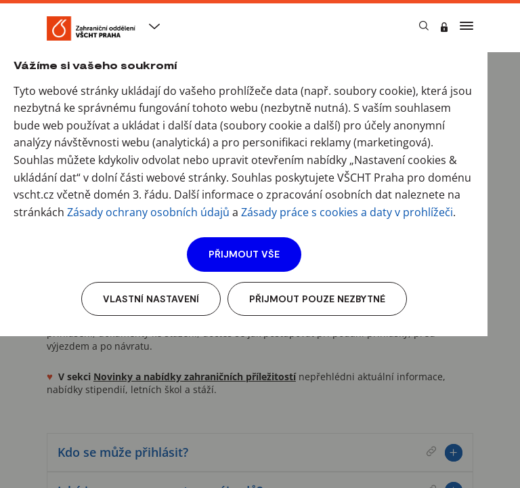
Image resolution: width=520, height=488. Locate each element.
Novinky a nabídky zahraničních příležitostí (194, 376)
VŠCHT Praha (76, 58)
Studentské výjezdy (167, 58)
